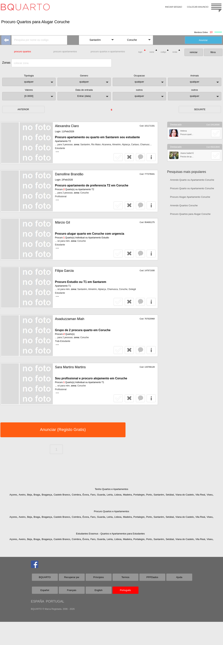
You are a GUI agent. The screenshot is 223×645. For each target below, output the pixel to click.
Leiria (110, 494)
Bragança (47, 494)
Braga (37, 494)
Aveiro (22, 494)
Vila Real (200, 494)
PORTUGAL (55, 601)
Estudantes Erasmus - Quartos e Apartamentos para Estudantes (110, 533)
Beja (29, 494)
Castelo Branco (62, 494)
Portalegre (139, 494)
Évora (85, 494)
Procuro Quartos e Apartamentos (111, 511)
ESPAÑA (37, 601)
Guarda (101, 494)
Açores (13, 494)
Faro (92, 494)
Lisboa (117, 494)
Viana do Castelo (185, 494)
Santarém (158, 494)
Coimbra (76, 494)
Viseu (210, 494)
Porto (149, 494)
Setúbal (170, 494)
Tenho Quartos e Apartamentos (111, 489)
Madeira (127, 494)
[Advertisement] (194, 277)
